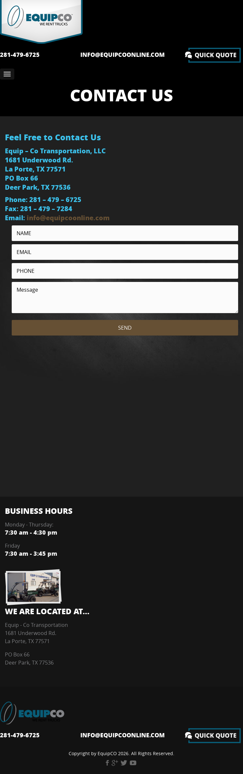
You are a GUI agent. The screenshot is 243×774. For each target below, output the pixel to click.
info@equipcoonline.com (122, 54)
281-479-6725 (20, 54)
